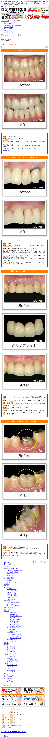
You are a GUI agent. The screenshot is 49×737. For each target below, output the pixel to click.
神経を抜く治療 (11, 594)
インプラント (8, 654)
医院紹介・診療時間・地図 (15, 570)
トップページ (8, 23)
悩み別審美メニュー (16, 614)
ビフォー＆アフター (13, 641)
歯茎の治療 (7, 600)
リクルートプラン (15, 636)
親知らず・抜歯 (8, 607)
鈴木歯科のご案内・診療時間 (12, 25)
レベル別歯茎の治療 (13, 602)
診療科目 (6, 584)
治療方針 (9, 580)
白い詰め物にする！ (16, 624)
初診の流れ (10, 577)
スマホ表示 (7, 564)
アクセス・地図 (8, 27)
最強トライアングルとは (14, 582)
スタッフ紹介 (8, 680)
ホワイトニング (14, 631)
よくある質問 (8, 28)
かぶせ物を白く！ (15, 622)
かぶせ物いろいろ (12, 599)
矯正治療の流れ (11, 651)
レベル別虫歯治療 (12, 590)
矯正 (6, 735)
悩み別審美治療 (11, 612)
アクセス (5, 6)
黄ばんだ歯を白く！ (16, 616)
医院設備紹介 (11, 573)
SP (13, 6)
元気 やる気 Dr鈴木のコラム (13, 732)
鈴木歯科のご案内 (11, 568)
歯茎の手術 (10, 604)
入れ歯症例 (10, 666)
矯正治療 (6, 644)
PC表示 (6, 562)
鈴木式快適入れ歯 (12, 665)
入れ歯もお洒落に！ (16, 626)
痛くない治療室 (13, 572)
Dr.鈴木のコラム (8, 32)
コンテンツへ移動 (15, 20)
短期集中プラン (11, 633)
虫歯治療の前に (11, 589)
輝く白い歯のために (13, 627)
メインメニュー (5, 20)
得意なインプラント (13, 656)
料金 (5, 30)
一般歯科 (6, 585)
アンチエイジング (15, 638)
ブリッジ (6, 668)
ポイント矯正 (8, 609)
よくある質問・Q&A (10, 676)
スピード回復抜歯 (12, 595)
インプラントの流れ (13, 660)
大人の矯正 (10, 649)
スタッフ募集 (11, 683)
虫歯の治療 (7, 587)
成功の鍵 (9, 658)
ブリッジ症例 (11, 671)
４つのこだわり (11, 575)
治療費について (8, 685)
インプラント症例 (12, 661)
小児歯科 (6, 643)
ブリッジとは (11, 670)
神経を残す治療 (11, 592)
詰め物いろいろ (11, 597)
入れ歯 (6, 663)
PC (10, 6)
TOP (2, 6)
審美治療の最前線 (12, 639)
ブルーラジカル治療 (13, 606)
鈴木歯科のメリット (13, 646)
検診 (5, 673)
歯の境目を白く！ (15, 617)
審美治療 (6, 611)
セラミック (13, 629)
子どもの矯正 (11, 648)
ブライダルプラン (15, 634)
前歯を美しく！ (14, 621)
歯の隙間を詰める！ (16, 619)
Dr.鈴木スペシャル (9, 675)
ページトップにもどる (41, 562)
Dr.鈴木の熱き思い (9, 579)
